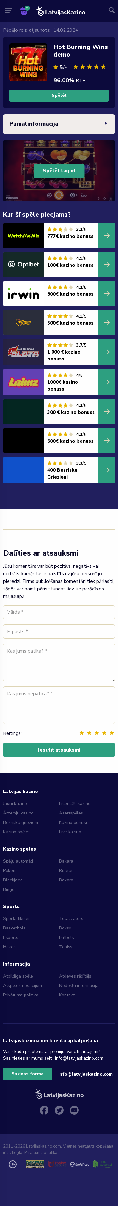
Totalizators (71, 919)
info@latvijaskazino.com (85, 1074)
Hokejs (10, 947)
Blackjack (12, 880)
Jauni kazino (15, 804)
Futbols (66, 937)
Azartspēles (71, 813)
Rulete (65, 871)
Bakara (66, 861)
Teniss (65, 947)
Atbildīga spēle (18, 976)
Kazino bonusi (73, 822)
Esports (10, 937)
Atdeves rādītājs (75, 976)
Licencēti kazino (75, 804)
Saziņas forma (27, 1074)
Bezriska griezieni (20, 822)
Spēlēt (59, 95)
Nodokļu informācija (78, 986)
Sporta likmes (17, 919)
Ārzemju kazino (18, 813)
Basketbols (14, 928)
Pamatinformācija (59, 124)
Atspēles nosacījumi (23, 986)
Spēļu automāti (18, 861)
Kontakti (67, 995)
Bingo (8, 889)
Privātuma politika (20, 995)
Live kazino (70, 832)
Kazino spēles (17, 832)
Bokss (65, 928)
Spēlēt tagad (59, 170)
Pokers (10, 871)
